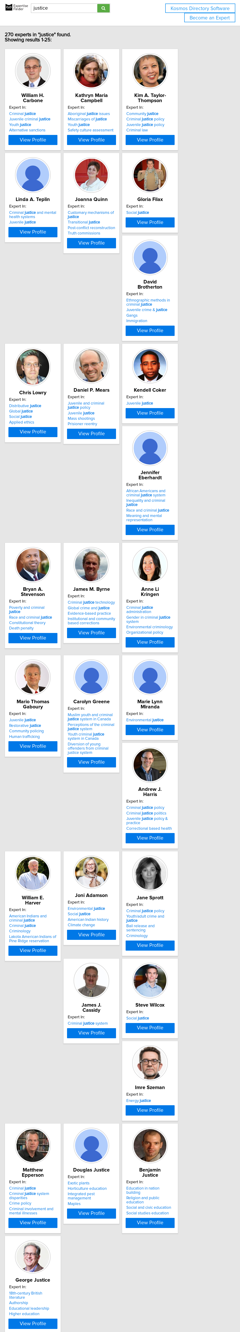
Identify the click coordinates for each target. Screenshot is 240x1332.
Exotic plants (100, 1101)
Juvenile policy (179, 125)
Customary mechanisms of (118, 237)
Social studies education (181, 1118)
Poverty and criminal (183, 484)
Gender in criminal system (118, 613)
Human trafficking (175, 624)
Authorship (28, 1228)
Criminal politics (180, 736)
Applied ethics (101, 380)
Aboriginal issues (110, 114)
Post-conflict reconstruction (113, 248)
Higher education (34, 1239)
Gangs (24, 376)
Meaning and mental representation (107, 507)
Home (148, 1315)
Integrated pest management (114, 1112)
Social (171, 237)
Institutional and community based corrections (42, 626)
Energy (172, 978)
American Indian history (109, 863)
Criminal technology (42, 608)
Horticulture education (108, 1107)
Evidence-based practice (40, 619)
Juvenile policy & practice (188, 742)
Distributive (105, 363)
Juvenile (32, 247)
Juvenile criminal (39, 119)
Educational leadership (39, 1234)
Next (134, 1292)
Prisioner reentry (174, 381)
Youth (30, 125)
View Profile (48, 156)
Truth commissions (105, 254)
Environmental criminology (112, 619)
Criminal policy (179, 119)
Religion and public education (185, 1107)
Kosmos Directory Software (200, 8)
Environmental (108, 731)
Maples (95, 1118)
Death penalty (172, 501)
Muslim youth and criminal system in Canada (47, 733)
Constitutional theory (178, 495)
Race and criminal (110, 499)
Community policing (177, 619)
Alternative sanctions (37, 130)
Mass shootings (173, 376)
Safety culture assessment (112, 130)
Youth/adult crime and (185, 860)
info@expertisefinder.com (122, 1315)
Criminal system (39, 978)
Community (176, 114)
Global (101, 369)
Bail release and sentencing (184, 865)
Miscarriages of (108, 119)
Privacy (161, 1315)
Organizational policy (107, 624)
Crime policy (30, 1117)
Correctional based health (182, 747)
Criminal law (170, 130)
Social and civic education (182, 1112)
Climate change (103, 869)
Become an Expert (210, 17)
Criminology (29, 870)
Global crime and (40, 613)
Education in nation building (184, 1101)
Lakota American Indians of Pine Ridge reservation (47, 877)
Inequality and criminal (114, 494)
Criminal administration (115, 608)
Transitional (105, 243)
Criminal (32, 114)
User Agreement (181, 1315)
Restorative (175, 613)
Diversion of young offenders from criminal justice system (44, 762)
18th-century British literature (44, 1222)
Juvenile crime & (39, 370)
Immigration (29, 381)
